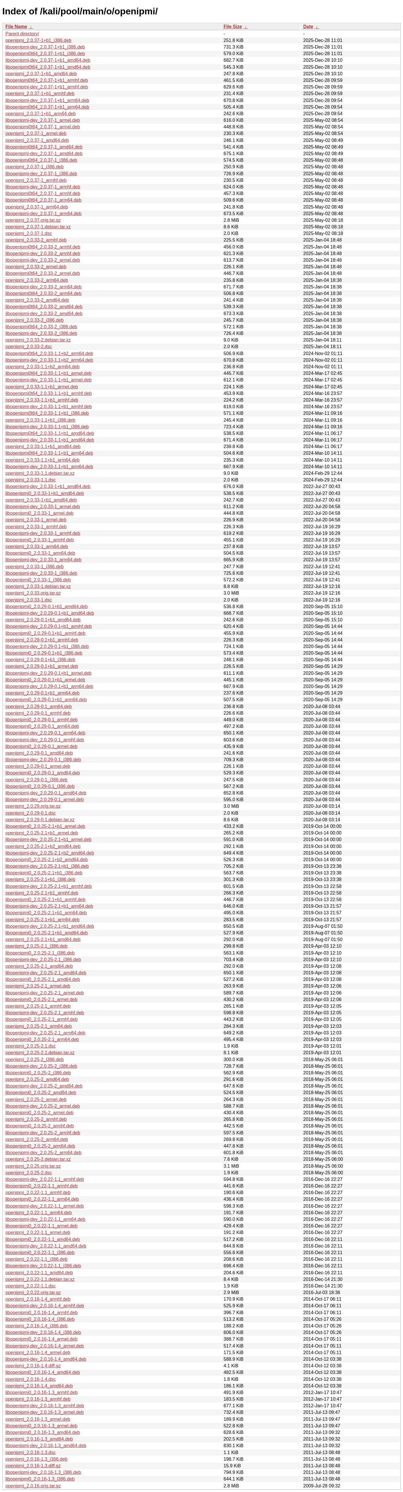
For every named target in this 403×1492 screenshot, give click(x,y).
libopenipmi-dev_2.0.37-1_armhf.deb (42, 186)
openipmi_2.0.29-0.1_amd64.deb (39, 753)
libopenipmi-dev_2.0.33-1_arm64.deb (43, 559)
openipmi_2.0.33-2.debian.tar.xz (38, 340)
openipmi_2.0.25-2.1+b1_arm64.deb (42, 919)
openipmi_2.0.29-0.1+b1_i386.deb (40, 659)
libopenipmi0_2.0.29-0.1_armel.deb (41, 746)
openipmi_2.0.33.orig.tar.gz (33, 593)
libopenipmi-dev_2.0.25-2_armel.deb (42, 1106)
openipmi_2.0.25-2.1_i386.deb (36, 946)
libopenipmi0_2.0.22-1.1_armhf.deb (41, 1185)
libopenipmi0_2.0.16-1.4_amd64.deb (42, 1372)
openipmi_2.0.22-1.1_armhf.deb (38, 1192)
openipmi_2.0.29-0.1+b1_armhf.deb (41, 639)
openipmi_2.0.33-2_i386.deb (34, 320)
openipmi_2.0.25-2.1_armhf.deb (38, 1006)
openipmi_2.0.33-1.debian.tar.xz (38, 586)
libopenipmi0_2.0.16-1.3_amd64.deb (42, 1432)
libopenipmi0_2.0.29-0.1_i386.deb (40, 786)
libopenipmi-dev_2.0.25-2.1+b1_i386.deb (47, 866)
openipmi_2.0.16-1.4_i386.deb (36, 1325)
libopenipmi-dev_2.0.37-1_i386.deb (41, 173)
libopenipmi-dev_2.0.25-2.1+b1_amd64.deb (49, 926)
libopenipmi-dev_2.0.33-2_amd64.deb (44, 313)
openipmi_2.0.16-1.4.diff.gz (33, 1365)
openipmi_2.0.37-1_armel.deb (35, 133)
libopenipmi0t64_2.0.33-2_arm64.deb (43, 293)
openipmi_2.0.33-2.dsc (28, 346)
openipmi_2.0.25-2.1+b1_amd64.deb (43, 939)
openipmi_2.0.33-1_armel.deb (35, 519)
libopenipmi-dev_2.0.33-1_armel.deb (42, 506)
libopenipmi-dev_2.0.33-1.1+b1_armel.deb (48, 379)
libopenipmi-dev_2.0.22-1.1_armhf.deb (44, 1179)
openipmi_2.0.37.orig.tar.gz (33, 220)
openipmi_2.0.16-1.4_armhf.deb (38, 1299)
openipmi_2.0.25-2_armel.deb (35, 1099)
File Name (16, 26)
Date (308, 26)
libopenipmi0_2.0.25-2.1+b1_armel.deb (45, 826)
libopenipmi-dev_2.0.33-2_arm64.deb (43, 286)
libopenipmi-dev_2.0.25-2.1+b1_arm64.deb (49, 906)
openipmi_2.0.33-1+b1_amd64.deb (41, 500)
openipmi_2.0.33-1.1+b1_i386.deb (40, 420)
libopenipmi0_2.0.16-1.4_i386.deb (40, 1319)
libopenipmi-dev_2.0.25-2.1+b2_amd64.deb (49, 853)
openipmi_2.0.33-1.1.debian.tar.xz (40, 473)
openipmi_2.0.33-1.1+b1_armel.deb (41, 386)
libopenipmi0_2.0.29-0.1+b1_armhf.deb (45, 633)
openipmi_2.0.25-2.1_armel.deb (37, 986)
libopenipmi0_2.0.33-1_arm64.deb (40, 553)
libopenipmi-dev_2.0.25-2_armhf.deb (42, 1132)
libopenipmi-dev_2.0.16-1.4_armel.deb (44, 1345)
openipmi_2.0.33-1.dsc (28, 599)
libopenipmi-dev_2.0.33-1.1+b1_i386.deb (47, 426)
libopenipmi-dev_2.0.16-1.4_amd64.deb (45, 1359)
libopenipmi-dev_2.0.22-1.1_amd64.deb (45, 1246)
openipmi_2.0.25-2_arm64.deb (36, 1139)
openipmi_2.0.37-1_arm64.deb (36, 207)
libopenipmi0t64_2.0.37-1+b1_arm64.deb (47, 107)
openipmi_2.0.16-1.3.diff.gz (33, 1465)
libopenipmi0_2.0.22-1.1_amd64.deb (42, 1239)
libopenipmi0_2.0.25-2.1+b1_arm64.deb (46, 912)
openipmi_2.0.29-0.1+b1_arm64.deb (42, 693)
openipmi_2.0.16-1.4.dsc (30, 1379)
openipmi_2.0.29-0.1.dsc (30, 813)
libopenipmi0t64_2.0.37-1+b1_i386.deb (45, 53)
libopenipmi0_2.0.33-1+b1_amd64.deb (44, 493)
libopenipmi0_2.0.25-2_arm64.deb (40, 1146)
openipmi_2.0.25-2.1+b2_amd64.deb (43, 846)
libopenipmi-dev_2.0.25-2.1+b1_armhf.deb (48, 886)
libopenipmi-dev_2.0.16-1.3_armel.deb (44, 1412)
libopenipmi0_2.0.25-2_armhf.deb (39, 1125)
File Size (233, 26)
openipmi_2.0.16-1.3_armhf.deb (38, 1399)
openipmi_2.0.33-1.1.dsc (30, 479)
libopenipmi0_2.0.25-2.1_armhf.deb (41, 1019)
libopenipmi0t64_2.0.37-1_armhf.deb (42, 193)
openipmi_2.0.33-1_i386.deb (34, 566)
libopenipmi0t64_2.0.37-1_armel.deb (42, 126)
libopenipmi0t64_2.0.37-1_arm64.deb (43, 200)
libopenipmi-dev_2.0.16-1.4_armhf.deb (44, 1305)
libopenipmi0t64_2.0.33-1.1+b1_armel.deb (48, 373)
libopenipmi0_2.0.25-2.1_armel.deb (41, 999)
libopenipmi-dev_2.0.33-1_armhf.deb (42, 533)
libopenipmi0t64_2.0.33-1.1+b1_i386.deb (47, 413)
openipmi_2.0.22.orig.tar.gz (33, 1292)
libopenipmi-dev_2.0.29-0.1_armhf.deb (44, 739)
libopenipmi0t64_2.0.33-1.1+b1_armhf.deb (48, 393)
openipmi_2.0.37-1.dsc (28, 233)
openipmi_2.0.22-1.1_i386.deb (36, 1259)
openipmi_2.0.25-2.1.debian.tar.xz (40, 1052)
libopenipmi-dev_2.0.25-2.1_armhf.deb (44, 1012)
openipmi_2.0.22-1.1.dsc (30, 1285)
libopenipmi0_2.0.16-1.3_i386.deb (40, 1478)
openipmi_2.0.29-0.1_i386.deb (36, 779)
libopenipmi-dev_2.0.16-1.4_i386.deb (43, 1332)
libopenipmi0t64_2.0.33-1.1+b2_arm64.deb (49, 353)
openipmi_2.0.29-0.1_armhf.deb (38, 713)
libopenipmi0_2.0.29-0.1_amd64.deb (42, 772)
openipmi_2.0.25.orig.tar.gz (33, 1166)
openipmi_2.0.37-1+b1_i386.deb (38, 40)
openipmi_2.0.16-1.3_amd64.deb (39, 1439)
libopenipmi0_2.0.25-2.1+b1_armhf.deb (45, 899)
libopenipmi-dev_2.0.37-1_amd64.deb (44, 153)
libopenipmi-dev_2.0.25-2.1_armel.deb (44, 992)
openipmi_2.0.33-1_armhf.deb (35, 526)
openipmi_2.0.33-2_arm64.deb (36, 280)
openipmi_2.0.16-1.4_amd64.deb (39, 1385)
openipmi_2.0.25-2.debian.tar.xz (38, 1159)
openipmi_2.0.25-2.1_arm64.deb (38, 1026)
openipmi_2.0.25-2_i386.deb (34, 1059)
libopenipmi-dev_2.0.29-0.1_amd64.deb (45, 793)
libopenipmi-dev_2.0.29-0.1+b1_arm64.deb (49, 686)
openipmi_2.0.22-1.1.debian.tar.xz (40, 1279)
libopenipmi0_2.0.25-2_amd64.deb (40, 1092)
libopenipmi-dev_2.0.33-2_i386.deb (41, 333)
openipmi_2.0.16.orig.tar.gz (33, 1485)
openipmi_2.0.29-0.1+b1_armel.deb (41, 666)
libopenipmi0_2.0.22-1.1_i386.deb (40, 1252)
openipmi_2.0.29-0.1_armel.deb (37, 766)
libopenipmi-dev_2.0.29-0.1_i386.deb (43, 759)
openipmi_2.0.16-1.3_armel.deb (37, 1419)
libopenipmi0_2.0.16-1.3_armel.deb (41, 1425)
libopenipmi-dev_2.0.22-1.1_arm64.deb (45, 1219)
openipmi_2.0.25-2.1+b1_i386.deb (40, 879)
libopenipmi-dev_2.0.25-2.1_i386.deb (43, 959)
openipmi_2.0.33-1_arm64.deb (36, 546)
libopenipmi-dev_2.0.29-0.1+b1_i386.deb (47, 646)
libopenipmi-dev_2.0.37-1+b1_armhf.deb (46, 86)
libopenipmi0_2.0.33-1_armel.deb (39, 513)
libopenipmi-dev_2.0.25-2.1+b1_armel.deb (48, 839)
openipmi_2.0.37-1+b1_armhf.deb (40, 93)
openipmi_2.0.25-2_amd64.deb (37, 1079)
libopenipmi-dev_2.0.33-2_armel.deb (42, 260)
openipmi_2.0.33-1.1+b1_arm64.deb (42, 460)
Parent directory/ (22, 33)
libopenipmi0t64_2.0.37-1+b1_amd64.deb (47, 67)
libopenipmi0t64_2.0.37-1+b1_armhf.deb (46, 80)
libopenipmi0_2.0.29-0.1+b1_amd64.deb (46, 606)
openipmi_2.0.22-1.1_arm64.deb (38, 1212)
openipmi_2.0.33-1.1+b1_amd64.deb (43, 446)
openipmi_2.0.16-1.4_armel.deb (37, 1352)
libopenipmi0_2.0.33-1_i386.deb (38, 579)
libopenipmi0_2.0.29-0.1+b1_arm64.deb (46, 699)
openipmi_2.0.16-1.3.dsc (30, 1452)
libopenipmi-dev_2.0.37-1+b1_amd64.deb (47, 60)
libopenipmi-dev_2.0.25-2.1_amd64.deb (45, 972)
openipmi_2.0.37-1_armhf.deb (35, 180)
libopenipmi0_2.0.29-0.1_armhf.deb (41, 719)
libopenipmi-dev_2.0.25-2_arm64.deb (43, 1152)
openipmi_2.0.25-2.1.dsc (30, 1046)
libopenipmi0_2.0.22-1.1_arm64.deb (42, 1199)
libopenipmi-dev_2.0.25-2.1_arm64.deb (45, 1032)
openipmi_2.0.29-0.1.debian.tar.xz (40, 819)
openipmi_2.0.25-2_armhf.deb (35, 1119)
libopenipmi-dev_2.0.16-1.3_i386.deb (43, 1472)
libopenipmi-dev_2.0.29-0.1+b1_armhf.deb (48, 626)
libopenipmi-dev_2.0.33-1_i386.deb (41, 573)
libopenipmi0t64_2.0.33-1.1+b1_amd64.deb (49, 433)
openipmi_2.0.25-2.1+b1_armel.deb (41, 832)
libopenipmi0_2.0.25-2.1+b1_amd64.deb (46, 932)
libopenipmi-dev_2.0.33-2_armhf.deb (42, 253)
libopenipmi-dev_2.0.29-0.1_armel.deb (44, 799)
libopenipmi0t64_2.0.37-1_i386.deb (41, 160)
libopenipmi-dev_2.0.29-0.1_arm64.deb (45, 732)
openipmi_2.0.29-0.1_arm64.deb (38, 706)
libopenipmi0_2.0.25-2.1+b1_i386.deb (43, 872)
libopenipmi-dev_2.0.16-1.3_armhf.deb (44, 1405)
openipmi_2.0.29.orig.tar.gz (33, 806)
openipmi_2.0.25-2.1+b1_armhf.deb (41, 892)
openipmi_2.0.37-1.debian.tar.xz (38, 226)
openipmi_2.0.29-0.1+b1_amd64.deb (43, 619)
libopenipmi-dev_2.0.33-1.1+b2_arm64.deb (49, 360)
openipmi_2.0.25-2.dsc (28, 1172)
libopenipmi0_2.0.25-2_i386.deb (38, 1072)
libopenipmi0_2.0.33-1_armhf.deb (39, 539)
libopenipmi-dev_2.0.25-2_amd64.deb (44, 1086)
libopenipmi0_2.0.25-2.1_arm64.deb (42, 1039)
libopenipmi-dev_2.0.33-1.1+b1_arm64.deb (49, 466)
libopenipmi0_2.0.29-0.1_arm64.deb (42, 726)
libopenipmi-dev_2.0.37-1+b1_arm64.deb (47, 100)
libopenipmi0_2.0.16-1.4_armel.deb (41, 1339)
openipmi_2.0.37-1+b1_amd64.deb (41, 73)
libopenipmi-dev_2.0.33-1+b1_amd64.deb (47, 486)
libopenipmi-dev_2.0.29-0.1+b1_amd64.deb (49, 613)
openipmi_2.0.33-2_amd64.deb (37, 300)
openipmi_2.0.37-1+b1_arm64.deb (40, 113)
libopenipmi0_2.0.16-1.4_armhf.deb (41, 1312)
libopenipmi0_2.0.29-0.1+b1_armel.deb (45, 679)
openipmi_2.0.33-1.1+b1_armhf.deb (41, 400)
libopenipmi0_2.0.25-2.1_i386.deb (40, 953)
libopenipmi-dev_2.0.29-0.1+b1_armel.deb (48, 673)
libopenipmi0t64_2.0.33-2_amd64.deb (44, 306)
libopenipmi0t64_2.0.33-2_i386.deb (41, 326)
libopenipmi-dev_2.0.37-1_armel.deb (42, 120)
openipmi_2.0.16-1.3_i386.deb (36, 1459)
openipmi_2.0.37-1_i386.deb (34, 166)
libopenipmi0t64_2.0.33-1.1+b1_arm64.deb (49, 453)
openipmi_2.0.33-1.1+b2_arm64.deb (42, 366)
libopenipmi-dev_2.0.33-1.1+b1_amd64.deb (49, 439)
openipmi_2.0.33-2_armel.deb (35, 266)
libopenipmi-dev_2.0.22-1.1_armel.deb (44, 1206)
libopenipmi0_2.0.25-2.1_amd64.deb (42, 979)
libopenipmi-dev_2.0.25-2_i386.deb (41, 1066)
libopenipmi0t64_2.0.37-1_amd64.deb (44, 146)
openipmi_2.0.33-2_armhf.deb (35, 240)
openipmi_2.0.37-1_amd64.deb (37, 140)
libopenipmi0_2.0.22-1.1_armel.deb (41, 1225)
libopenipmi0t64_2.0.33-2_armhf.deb (42, 246)
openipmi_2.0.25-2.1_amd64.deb (39, 966)
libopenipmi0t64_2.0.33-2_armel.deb (42, 273)
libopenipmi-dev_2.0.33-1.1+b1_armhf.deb (48, 406)
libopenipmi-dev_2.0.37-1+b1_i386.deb (45, 47)
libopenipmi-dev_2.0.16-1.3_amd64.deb (45, 1445)
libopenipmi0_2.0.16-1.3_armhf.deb (41, 1392)
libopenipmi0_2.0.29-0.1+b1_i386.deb (43, 653)
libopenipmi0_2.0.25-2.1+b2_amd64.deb (46, 859)
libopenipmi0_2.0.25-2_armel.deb (39, 1112)
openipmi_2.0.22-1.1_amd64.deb (39, 1272)
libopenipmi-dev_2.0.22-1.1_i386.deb (43, 1265)
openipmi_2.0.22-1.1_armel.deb (37, 1232)
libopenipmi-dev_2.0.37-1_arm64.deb (43, 213)
